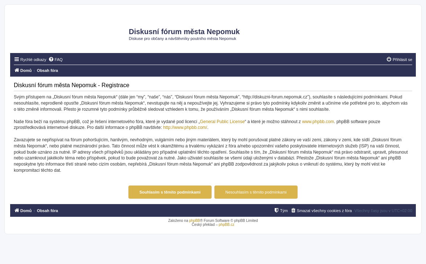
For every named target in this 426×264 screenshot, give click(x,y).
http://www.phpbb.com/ (185, 127)
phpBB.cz (226, 225)
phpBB (194, 221)
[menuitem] (55, 59)
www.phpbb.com (318, 121)
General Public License (222, 121)
